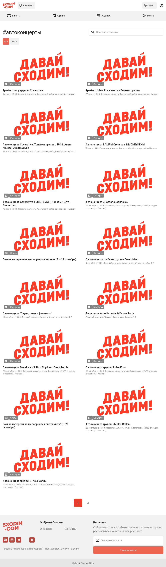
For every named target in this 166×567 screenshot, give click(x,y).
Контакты (70, 529)
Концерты (15, 84)
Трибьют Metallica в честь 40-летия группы (113, 90)
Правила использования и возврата (22, 548)
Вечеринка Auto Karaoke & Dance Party (110, 313)
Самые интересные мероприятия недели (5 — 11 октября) (39, 259)
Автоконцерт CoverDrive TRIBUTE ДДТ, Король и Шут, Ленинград (36, 203)
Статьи (13, 253)
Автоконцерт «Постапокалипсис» (107, 202)
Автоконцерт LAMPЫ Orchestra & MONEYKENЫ (115, 144)
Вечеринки (98, 307)
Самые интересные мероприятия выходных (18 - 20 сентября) (35, 425)
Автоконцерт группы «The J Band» (24, 480)
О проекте (46, 529)
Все (6, 41)
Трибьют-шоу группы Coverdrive (23, 90)
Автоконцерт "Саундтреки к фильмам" (27, 313)
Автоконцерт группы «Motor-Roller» (108, 424)
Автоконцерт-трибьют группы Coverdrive (112, 259)
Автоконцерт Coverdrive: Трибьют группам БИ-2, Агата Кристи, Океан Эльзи (37, 146)
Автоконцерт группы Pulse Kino (106, 367)
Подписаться (128, 550)
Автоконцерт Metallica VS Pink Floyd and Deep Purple (35, 367)
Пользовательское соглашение (62, 548)
